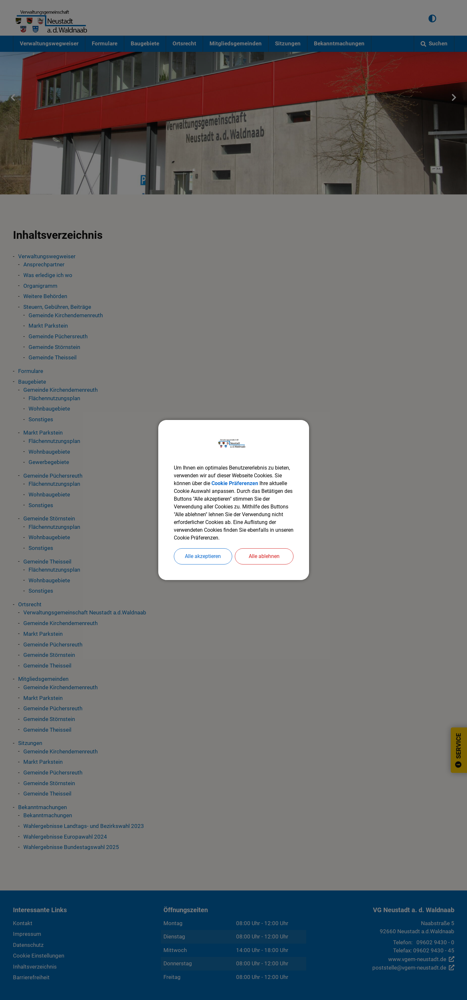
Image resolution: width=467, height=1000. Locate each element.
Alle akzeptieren (203, 556)
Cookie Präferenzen (234, 483)
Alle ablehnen (264, 556)
